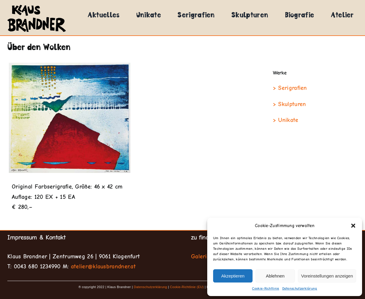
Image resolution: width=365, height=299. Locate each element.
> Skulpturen (289, 104)
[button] (353, 226)
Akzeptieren (232, 275)
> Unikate (285, 120)
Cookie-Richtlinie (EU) (187, 287)
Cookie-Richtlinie (265, 288)
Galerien (202, 256)
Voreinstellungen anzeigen (327, 275)
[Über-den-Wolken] (69, 118)
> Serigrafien (290, 88)
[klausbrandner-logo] (36, 5)
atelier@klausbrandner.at (103, 266)
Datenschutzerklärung (299, 288)
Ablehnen (275, 275)
